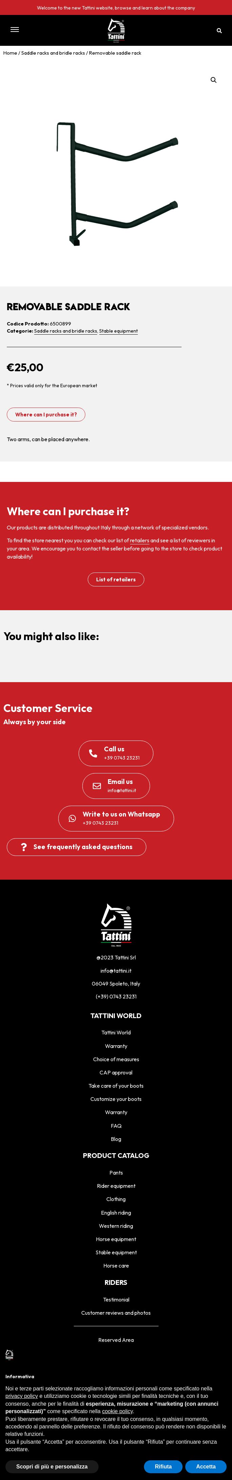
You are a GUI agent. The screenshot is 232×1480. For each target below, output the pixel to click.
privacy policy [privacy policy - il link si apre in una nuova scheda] (21, 1396)
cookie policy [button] (117, 1411)
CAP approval (116, 1072)
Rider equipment (116, 1185)
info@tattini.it (116, 970)
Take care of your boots (116, 1085)
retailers (139, 540)
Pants (116, 1172)
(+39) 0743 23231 (116, 996)
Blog (116, 1139)
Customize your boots (116, 1098)
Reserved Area (116, 1339)
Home (10, 53)
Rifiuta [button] (163, 1466)
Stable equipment (118, 331)
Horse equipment (116, 1239)
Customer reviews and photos (116, 1312)
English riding (116, 1212)
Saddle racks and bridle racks (53, 53)
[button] (37, 30)
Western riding (116, 1225)
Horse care (116, 1265)
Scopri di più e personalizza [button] (52, 1466)
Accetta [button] (206, 1466)
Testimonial (116, 1299)
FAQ (116, 1125)
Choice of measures (116, 1059)
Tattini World (116, 1032)
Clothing (116, 1199)
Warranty (116, 1046)
